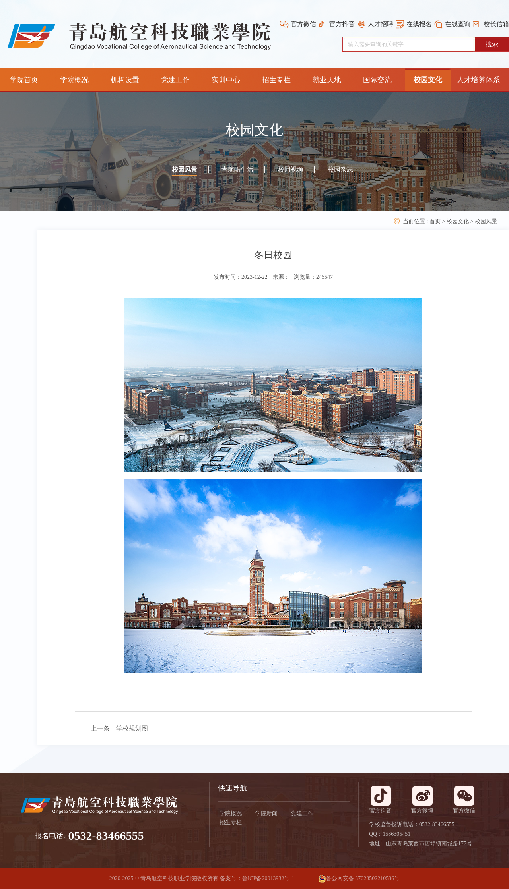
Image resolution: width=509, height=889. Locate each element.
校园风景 (184, 169)
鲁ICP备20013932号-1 (268, 878)
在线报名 (419, 24)
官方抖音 (342, 24)
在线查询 (457, 24)
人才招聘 (380, 24)
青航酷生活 (237, 169)
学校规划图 (132, 728)
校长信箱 (496, 24)
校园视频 (290, 169)
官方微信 (303, 24)
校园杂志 (340, 169)
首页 (435, 221)
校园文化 (458, 221)
